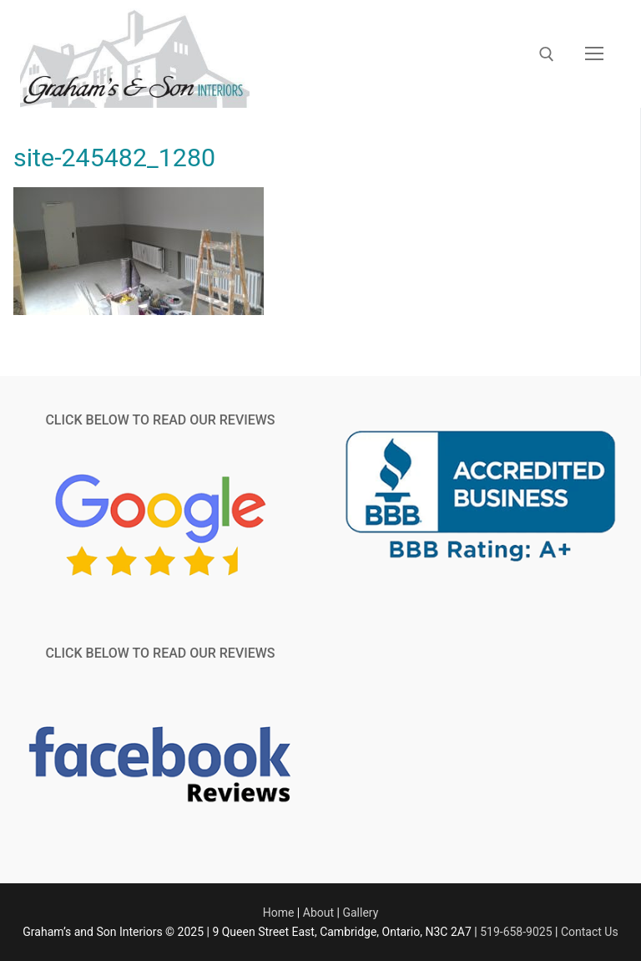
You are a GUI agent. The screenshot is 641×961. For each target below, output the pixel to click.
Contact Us (589, 931)
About (318, 912)
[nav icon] (594, 54)
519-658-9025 (516, 931)
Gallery (360, 912)
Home (279, 912)
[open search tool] (546, 54)
